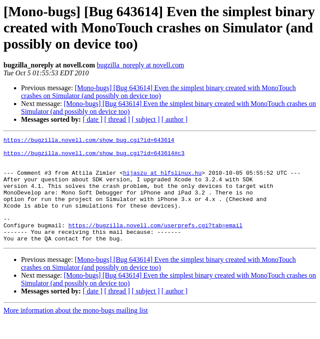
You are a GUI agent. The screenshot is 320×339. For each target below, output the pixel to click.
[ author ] (175, 119)
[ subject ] (146, 119)
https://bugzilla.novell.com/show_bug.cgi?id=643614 (89, 141)
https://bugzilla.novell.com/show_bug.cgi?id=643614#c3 (94, 157)
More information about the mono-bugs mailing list (76, 331)
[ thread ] (117, 119)
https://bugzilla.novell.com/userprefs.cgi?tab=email (155, 243)
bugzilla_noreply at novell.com (140, 65)
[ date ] (92, 119)
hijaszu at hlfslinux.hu (162, 180)
